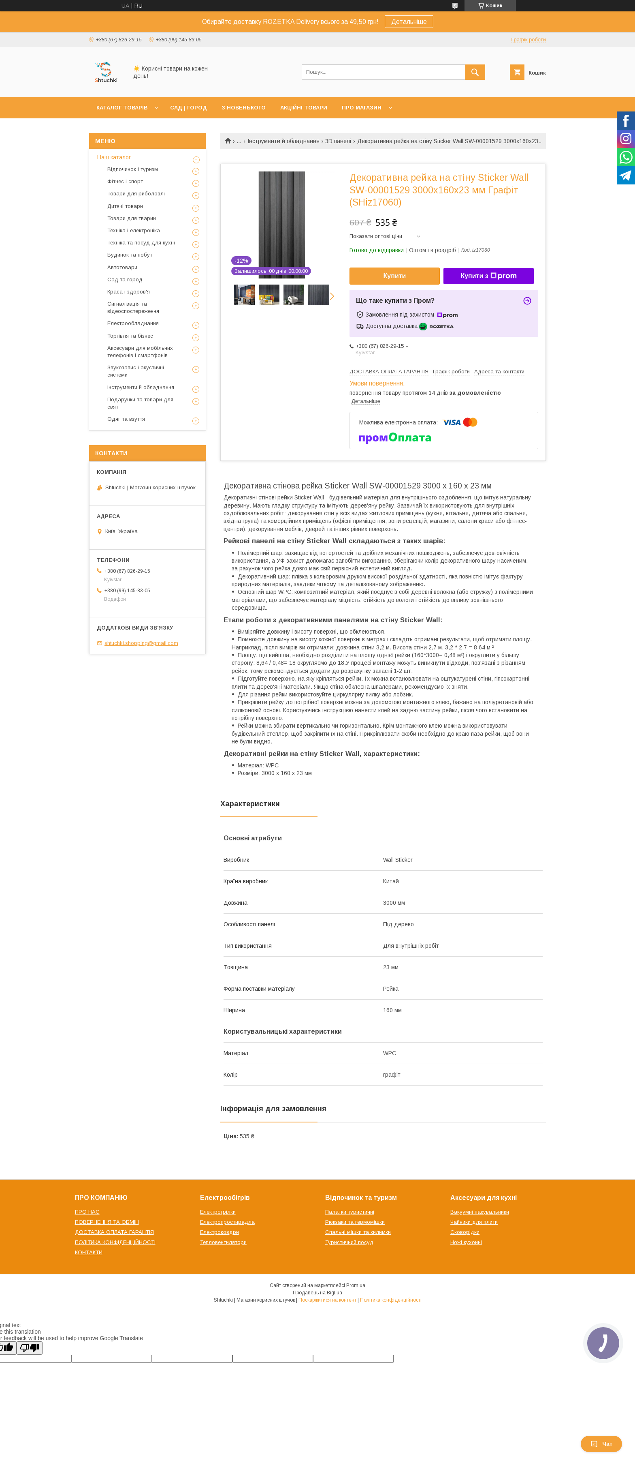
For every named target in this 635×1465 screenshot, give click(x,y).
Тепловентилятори (223, 1242)
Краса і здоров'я (128, 292)
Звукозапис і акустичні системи (135, 371)
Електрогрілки (218, 1212)
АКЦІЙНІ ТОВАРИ (303, 108)
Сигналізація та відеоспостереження (133, 307)
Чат (601, 1444)
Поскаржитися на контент (327, 1300)
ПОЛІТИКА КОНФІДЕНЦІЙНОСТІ (115, 1242)
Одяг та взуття (126, 419)
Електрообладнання (133, 323)
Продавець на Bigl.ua (317, 1293)
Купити (395, 275)
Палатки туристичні (349, 1212)
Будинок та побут (129, 255)
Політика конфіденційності (391, 1300)
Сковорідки (464, 1232)
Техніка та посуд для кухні (141, 243)
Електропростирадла (227, 1222)
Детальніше (409, 21)
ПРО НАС (87, 1212)
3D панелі (338, 141)
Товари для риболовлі (136, 194)
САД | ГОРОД (188, 108)
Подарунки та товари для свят (140, 403)
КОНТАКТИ (88, 1252)
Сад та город (125, 279)
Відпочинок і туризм (132, 169)
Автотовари (122, 267)
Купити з (488, 276)
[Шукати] (475, 72)
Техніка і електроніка (133, 230)
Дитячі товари (125, 206)
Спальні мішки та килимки (358, 1232)
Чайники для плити (474, 1222)
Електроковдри (219, 1232)
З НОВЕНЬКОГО (244, 108)
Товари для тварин (131, 218)
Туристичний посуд (349, 1242)
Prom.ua (355, 1285)
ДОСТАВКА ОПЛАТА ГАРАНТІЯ (114, 1232)
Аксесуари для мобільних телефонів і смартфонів (140, 351)
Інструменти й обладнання (283, 141)
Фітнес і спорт (125, 181)
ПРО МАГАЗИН (361, 108)
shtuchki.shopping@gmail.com (141, 643)
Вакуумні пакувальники (479, 1212)
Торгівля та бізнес (130, 336)
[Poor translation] (30, 1348)
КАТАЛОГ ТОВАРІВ (121, 108)
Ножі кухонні (466, 1242)
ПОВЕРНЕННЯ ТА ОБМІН (107, 1222)
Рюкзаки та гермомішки (355, 1222)
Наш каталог (114, 157)
